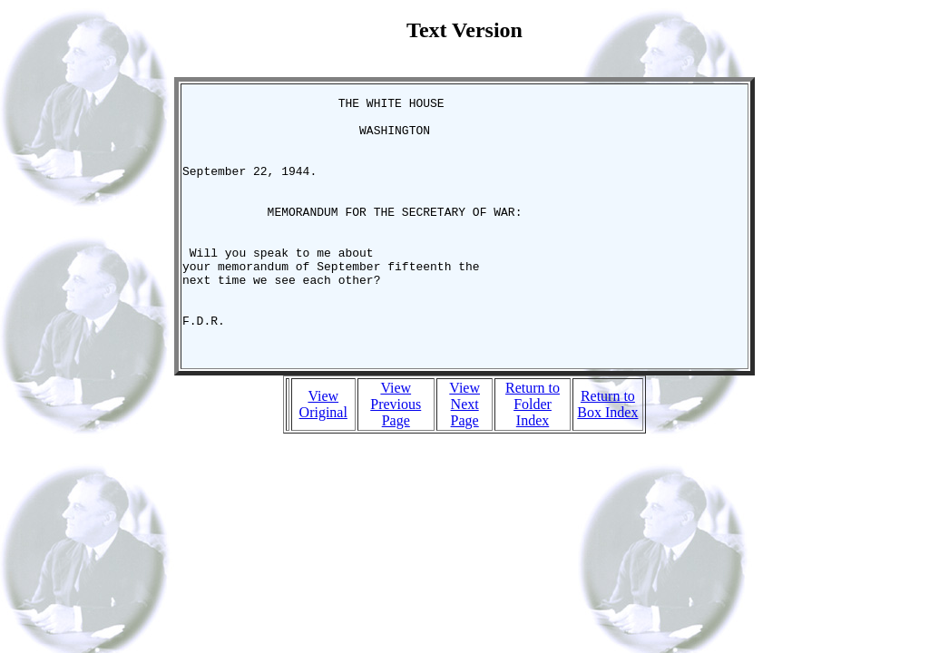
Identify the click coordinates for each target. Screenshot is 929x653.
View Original (323, 456)
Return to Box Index (607, 456)
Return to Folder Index (532, 456)
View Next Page (464, 456)
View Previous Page (395, 456)
